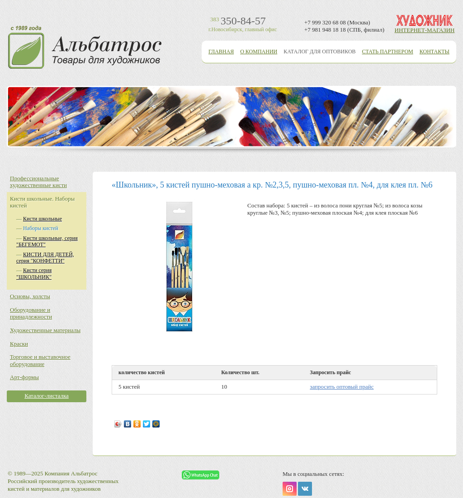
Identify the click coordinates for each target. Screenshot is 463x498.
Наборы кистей (40, 228)
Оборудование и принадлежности (31, 313)
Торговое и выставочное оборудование (40, 360)
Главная (221, 51)
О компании (258, 51)
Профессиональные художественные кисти (38, 182)
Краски (19, 343)
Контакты (434, 51)
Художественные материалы (45, 330)
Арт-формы (24, 377)
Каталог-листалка (46, 395)
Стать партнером (387, 51)
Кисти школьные (42, 219)
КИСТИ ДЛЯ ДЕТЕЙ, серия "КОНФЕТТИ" (45, 257)
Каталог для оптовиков (319, 51)
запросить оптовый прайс (341, 386)
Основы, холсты (30, 296)
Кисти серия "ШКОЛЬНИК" (34, 273)
